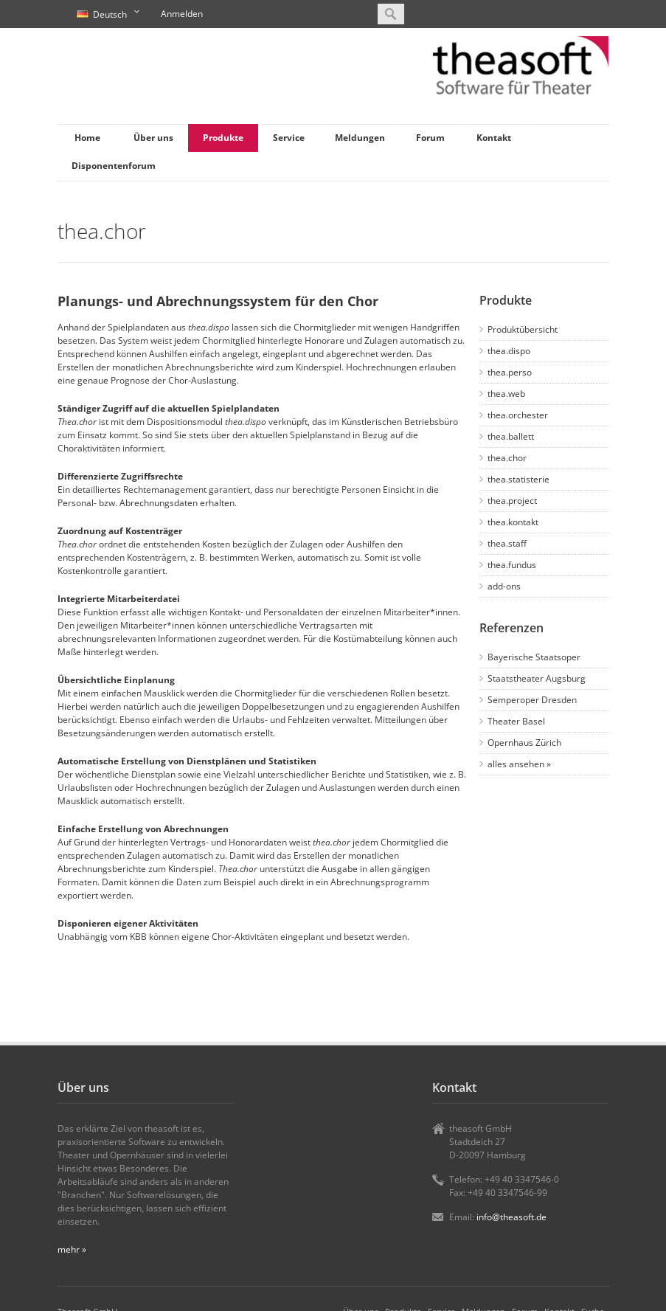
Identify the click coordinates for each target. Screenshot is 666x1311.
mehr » (72, 1249)
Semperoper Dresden (532, 699)
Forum (430, 137)
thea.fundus (512, 564)
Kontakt (493, 137)
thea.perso (510, 372)
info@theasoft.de (511, 1217)
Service (289, 137)
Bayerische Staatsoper (534, 657)
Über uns (153, 137)
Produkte (223, 137)
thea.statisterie (518, 479)
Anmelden (182, 13)
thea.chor (507, 458)
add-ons (504, 586)
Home (87, 137)
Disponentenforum (114, 165)
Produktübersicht (523, 329)
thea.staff (507, 543)
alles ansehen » (519, 764)
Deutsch (106, 15)
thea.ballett (511, 436)
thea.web (506, 393)
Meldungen (360, 137)
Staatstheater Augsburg (537, 678)
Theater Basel (516, 721)
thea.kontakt (513, 522)
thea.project (512, 500)
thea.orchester (518, 415)
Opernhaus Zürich (524, 742)
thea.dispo (509, 351)
